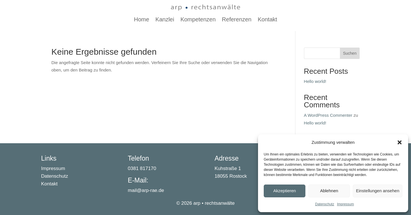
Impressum (345, 204)
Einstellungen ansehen (377, 190)
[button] (399, 142)
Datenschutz (324, 204)
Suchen (349, 53)
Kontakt (267, 19)
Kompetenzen (197, 19)
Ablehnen (329, 190)
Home (141, 19)
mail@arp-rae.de (146, 190)
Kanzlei (165, 19)
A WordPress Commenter (328, 115)
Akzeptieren (284, 190)
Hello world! (315, 81)
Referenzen (236, 19)
